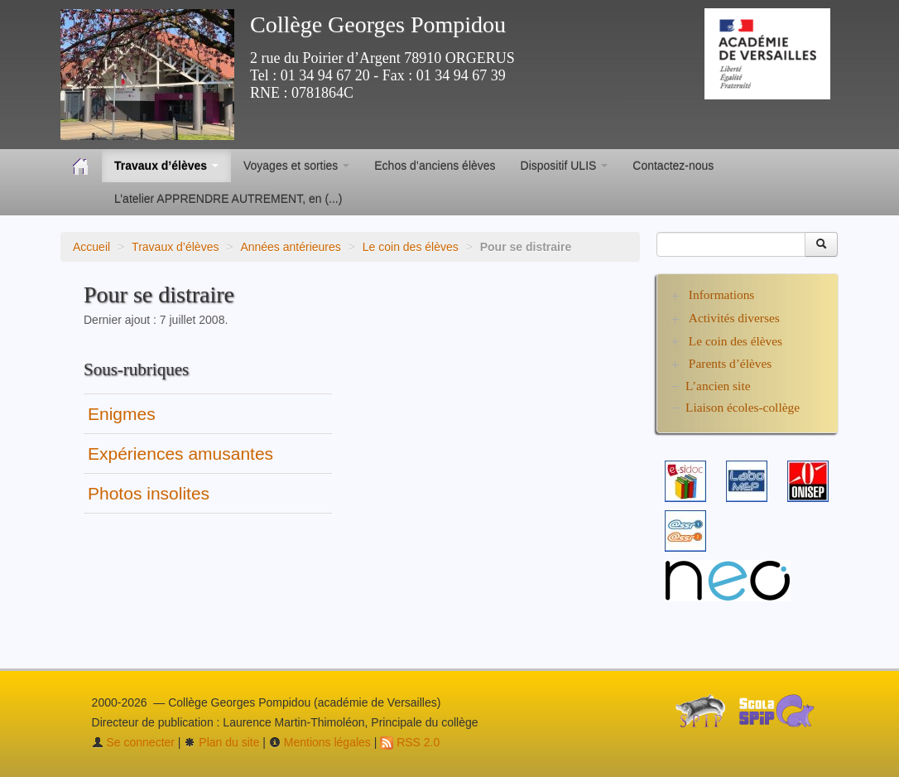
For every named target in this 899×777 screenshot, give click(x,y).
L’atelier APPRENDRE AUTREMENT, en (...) (228, 198)
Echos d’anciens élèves (434, 165)
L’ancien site (718, 386)
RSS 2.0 (410, 742)
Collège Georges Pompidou (378, 24)
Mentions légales (320, 742)
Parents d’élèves (730, 363)
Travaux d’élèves (175, 246)
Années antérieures (290, 246)
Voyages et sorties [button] (296, 165)
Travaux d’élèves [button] (166, 165)
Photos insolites (148, 493)
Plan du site (221, 742)
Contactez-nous (673, 165)
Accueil (91, 246)
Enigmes (122, 413)
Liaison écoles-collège (742, 407)
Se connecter (133, 742)
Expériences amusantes (180, 453)
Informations (722, 294)
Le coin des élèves (411, 246)
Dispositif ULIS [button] (564, 165)
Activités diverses (734, 318)
